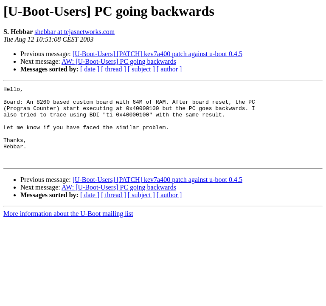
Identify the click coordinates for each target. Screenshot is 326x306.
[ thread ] (113, 69)
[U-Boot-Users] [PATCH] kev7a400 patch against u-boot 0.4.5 (157, 53)
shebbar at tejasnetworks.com (74, 31)
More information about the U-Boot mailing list (68, 228)
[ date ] (89, 69)
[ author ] (169, 69)
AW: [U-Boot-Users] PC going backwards (119, 61)
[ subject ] (141, 69)
